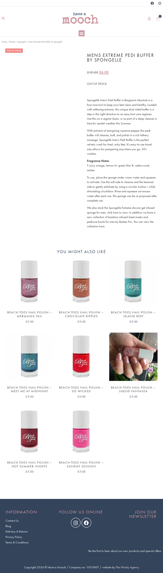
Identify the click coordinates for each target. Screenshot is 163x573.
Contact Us (12, 521)
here (115, 212)
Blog (8, 526)
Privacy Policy (13, 537)
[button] (3, 18)
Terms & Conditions (17, 542)
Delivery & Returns (16, 531)
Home (4, 41)
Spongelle (21, 41)
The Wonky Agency (127, 567)
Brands (12, 41)
